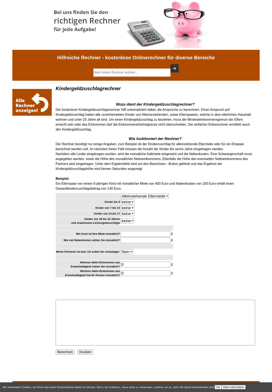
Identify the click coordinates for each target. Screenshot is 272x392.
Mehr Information (233, 387)
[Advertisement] (33, 129)
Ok (218, 387)
